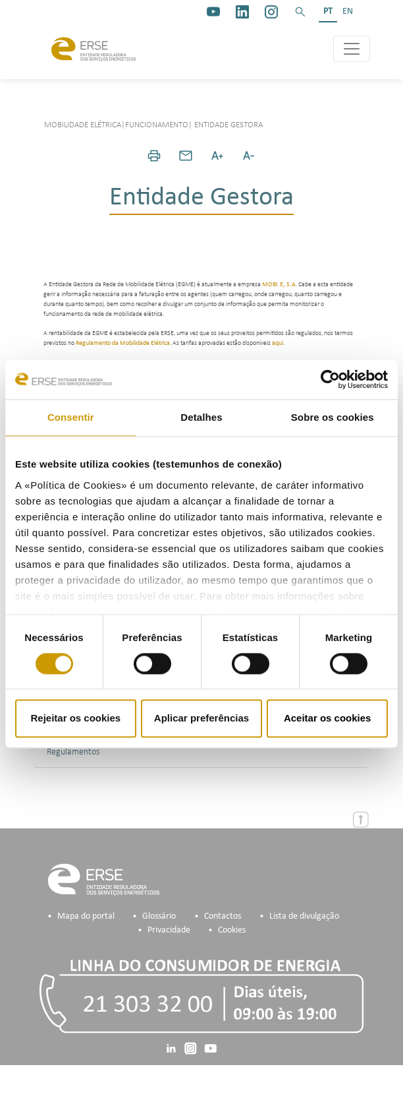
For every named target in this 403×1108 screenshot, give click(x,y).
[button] (300, 11)
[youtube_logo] (213, 11)
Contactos (222, 916)
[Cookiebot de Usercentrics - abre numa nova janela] (330, 379)
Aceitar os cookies (327, 718)
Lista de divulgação (304, 916)
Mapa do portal (86, 916)
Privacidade (169, 930)
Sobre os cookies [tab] (332, 417)
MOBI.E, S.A (279, 284)
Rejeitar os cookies (75, 718)
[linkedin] (242, 11)
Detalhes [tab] (201, 417)
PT (328, 11)
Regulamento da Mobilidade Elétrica (123, 343)
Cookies (232, 930)
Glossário (159, 916)
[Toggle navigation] (351, 49)
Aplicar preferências (201, 718)
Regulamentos (73, 752)
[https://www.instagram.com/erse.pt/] (271, 11)
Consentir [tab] (70, 417)
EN (347, 11)
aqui (277, 343)
